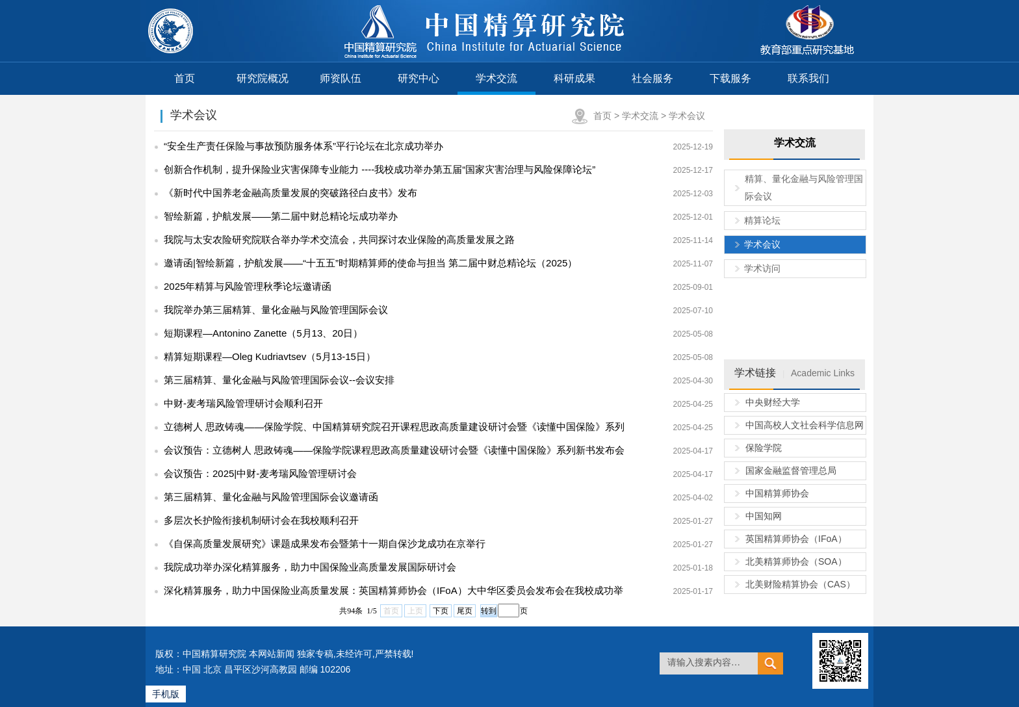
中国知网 (763, 516)
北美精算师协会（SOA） (796, 561)
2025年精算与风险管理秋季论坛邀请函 (247, 286)
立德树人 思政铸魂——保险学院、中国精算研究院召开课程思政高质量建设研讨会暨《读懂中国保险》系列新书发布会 (389, 429)
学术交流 (496, 78)
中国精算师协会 (777, 493)
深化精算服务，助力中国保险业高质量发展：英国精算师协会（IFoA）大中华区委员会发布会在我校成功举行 (388, 593)
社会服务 (652, 78)
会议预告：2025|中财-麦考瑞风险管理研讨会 (260, 473)
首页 (184, 78)
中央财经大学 (772, 402)
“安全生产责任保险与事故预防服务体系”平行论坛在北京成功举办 (303, 145)
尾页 (464, 610)
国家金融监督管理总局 (790, 470)
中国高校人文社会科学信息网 (804, 425)
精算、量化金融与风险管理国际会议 (804, 187)
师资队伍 (340, 78)
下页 (440, 610)
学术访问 (762, 268)
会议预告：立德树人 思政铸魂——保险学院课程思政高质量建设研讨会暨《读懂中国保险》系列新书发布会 (394, 450)
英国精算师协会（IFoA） (796, 538)
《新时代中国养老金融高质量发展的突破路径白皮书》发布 (290, 192)
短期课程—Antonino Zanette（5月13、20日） (263, 333)
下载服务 (730, 78)
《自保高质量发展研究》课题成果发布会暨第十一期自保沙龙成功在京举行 (324, 543)
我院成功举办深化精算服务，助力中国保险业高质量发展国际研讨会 (310, 566)
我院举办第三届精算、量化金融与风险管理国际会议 (276, 309)
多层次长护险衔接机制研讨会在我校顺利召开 (261, 520)
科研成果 (574, 78)
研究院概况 (263, 78)
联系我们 (808, 78)
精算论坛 (762, 220)
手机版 (165, 694)
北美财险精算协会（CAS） (800, 584)
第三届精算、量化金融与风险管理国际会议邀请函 (271, 496)
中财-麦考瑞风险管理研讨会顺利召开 (243, 403)
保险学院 (763, 448)
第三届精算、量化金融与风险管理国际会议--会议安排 (279, 379)
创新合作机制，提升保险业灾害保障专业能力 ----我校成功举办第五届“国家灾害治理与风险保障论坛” (379, 169)
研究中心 (418, 78)
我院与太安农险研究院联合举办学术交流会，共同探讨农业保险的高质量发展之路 (339, 239)
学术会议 (687, 115)
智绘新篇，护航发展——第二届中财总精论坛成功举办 (281, 216)
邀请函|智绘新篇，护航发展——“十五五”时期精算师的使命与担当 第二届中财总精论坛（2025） (370, 262)
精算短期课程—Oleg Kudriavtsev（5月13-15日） (270, 356)
